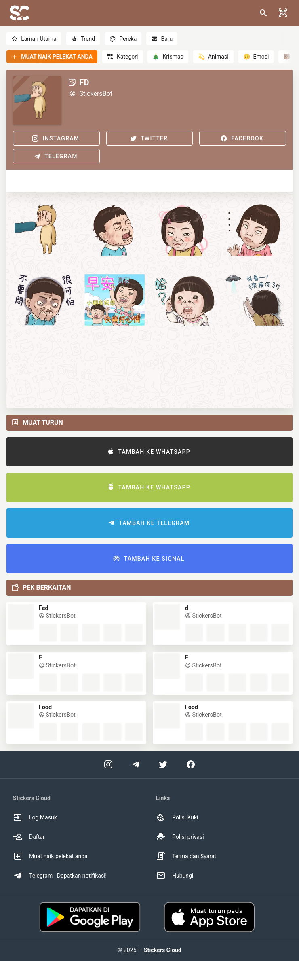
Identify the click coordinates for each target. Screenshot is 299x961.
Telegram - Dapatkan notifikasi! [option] (60, 876)
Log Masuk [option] (35, 817)
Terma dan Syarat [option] (186, 856)
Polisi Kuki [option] (177, 817)
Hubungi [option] (174, 876)
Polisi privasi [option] (180, 837)
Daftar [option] (29, 837)
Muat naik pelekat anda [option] (50, 856)
